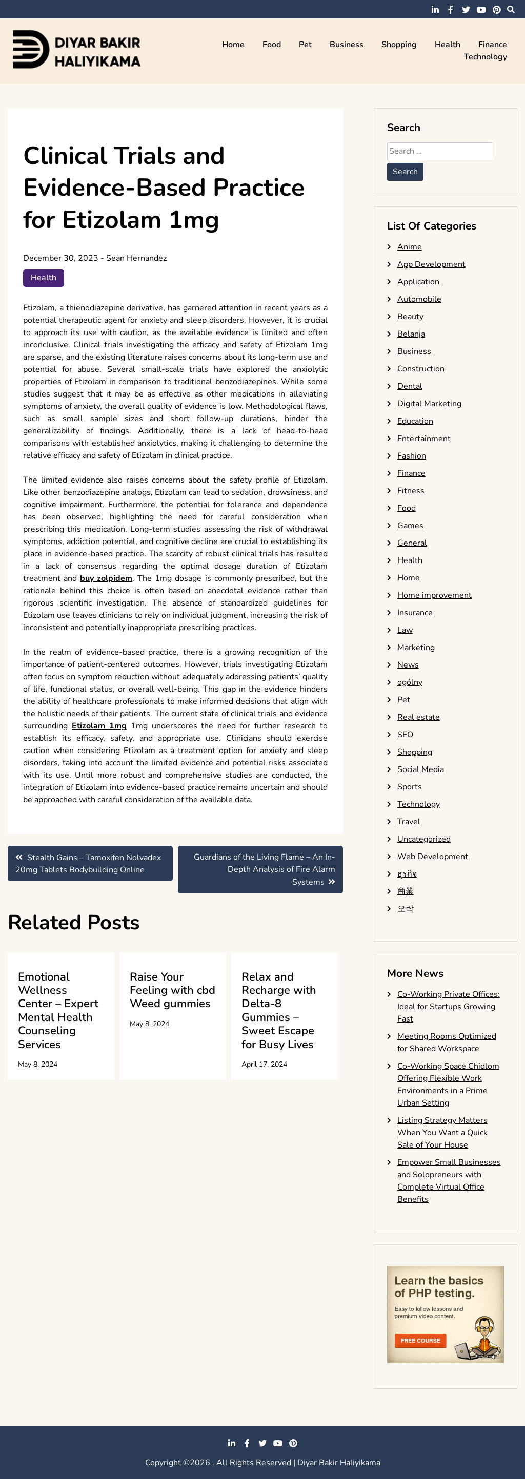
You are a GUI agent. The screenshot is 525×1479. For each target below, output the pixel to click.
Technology (485, 57)
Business (347, 44)
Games (410, 525)
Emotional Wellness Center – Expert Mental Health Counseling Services (58, 1010)
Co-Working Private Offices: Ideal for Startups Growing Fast (448, 1007)
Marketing (416, 647)
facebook (451, 10)
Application (418, 281)
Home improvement (434, 595)
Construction (421, 368)
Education (415, 421)
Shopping (399, 44)
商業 (405, 891)
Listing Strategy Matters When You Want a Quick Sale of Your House (442, 1133)
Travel (408, 821)
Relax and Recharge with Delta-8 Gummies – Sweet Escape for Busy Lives (278, 1010)
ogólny (409, 682)
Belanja (411, 334)
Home (233, 44)
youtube (481, 10)
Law (405, 630)
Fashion (411, 456)
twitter (466, 10)
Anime (409, 247)
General (412, 543)
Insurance (415, 612)
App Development (431, 264)
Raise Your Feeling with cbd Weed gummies (172, 990)
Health (447, 44)
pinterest (497, 10)
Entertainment (424, 438)
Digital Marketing (429, 403)
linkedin (435, 10)
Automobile (419, 299)
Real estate (418, 717)
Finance (492, 44)
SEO (405, 734)
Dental (409, 386)
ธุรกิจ (407, 874)
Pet (305, 44)
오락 (405, 908)
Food (271, 44)
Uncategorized (424, 839)
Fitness (411, 490)
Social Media (420, 769)
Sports (409, 787)
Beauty (410, 316)
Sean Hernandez (136, 258)
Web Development (432, 856)
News (408, 665)
